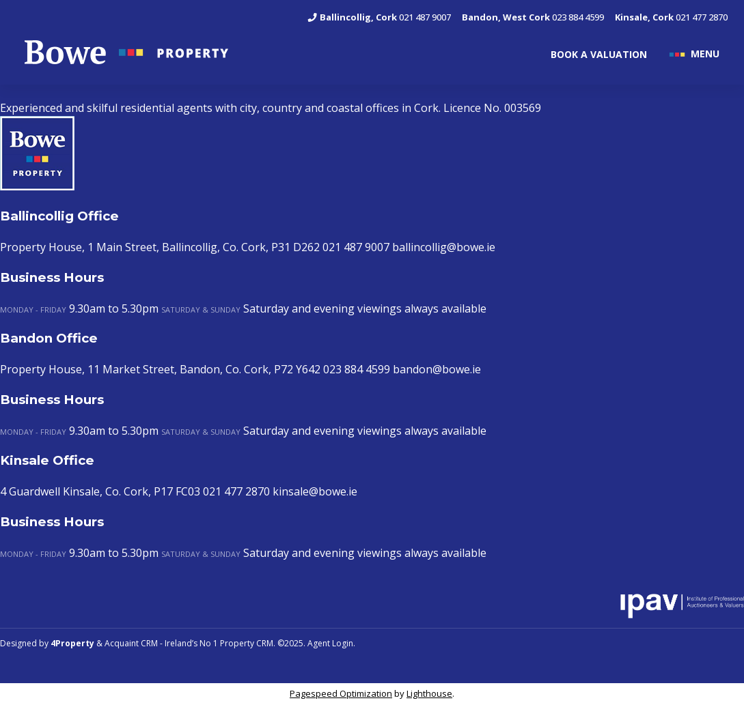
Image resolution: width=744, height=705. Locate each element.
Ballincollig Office (59, 216)
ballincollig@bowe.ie (443, 247)
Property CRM (246, 643)
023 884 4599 (533, 17)
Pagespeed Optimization (341, 693)
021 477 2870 (671, 17)
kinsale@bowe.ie (315, 491)
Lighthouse (429, 693)
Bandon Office (49, 338)
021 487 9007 (379, 17)
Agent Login (330, 643)
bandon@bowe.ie (437, 369)
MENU (705, 52)
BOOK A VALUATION (599, 54)
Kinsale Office (47, 460)
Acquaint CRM (131, 643)
